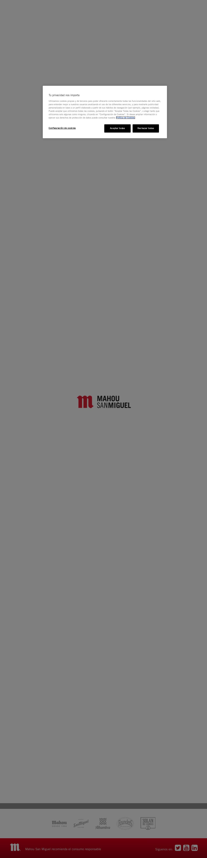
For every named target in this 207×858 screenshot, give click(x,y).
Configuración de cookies (62, 128)
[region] (105, 112)
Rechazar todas (145, 128)
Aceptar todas (117, 128)
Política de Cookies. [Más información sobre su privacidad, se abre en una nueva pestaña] (125, 117)
